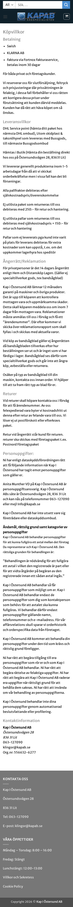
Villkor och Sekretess (18, 877)
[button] (5, 16)
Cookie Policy (13, 886)
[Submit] (66, 5)
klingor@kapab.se (28, 826)
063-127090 (19, 817)
